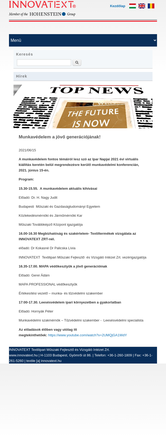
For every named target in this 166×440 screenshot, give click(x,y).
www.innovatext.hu (23, 355)
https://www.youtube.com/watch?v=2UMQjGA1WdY (87, 335)
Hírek (21, 76)
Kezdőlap (117, 6)
